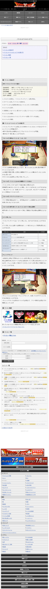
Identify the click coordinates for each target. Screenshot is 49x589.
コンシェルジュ (30, 506)
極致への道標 (29, 539)
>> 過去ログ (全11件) (7, 427)
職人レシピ (31, 21)
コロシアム (28, 475)
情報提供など (24, 587)
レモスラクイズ (30, 482)
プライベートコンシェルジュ (9, 532)
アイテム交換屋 (6, 516)
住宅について (6, 525)
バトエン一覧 (15, 43)
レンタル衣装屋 (30, 511)
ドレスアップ (6, 511)
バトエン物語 (7, 55)
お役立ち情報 (24, 583)
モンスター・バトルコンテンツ (24, 576)
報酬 (20, 43)
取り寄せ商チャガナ (7, 518)
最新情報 (18, 12)
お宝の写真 (28, 485)
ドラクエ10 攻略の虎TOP (7, 25)
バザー (27, 504)
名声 (4, 542)
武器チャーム (29, 549)
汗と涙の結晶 (29, 537)
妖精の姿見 (28, 546)
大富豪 (27, 480)
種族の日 (28, 551)
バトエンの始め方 (8, 50)
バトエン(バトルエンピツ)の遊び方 (13, 52)
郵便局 (4, 504)
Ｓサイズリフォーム (7, 530)
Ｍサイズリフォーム (31, 530)
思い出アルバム (30, 542)
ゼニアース (5, 487)
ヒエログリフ (29, 490)
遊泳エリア (5, 520)
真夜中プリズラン (7, 494)
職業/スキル (18, 17)
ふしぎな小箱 (29, 544)
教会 (4, 499)
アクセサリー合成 (7, 513)
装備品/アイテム (18, 21)
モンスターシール (7, 490)
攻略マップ (6, 17)
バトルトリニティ (7, 482)
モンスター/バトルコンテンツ (6, 21)
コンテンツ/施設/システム (43, 17)
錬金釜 (4, 546)
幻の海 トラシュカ (7, 492)
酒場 (27, 501)
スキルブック (6, 539)
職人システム (6, 537)
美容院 (27, 508)
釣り (27, 478)
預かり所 (28, 499)
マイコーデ (5, 549)
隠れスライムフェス (31, 492)
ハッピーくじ (29, 518)
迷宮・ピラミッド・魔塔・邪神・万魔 (24, 579)
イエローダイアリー (31, 487)
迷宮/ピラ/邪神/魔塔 (30, 17)
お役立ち (42, 21)
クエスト (42, 12)
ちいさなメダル (6, 506)
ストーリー (31, 12)
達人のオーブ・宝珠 (7, 544)
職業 (24, 562)
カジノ (4, 478)
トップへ (6, 12)
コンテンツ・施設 (24, 470)
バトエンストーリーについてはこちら (13, 327)
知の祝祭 (5, 485)
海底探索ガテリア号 (31, 494)
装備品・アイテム (24, 569)
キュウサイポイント (31, 520)
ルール (9, 43)
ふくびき (5, 508)
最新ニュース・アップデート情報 (24, 467)
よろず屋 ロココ (30, 516)
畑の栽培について (30, 525)
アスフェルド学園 (7, 475)
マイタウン (28, 527)
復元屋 (27, 513)
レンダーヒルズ (6, 527)
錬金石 (4, 551)
